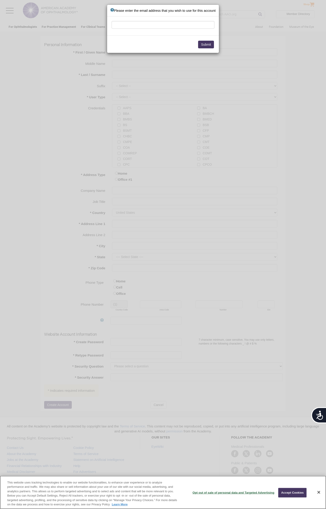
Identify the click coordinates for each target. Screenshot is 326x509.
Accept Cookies (292, 492)
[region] (163, 492)
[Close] (319, 492)
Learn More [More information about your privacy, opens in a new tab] (120, 504)
